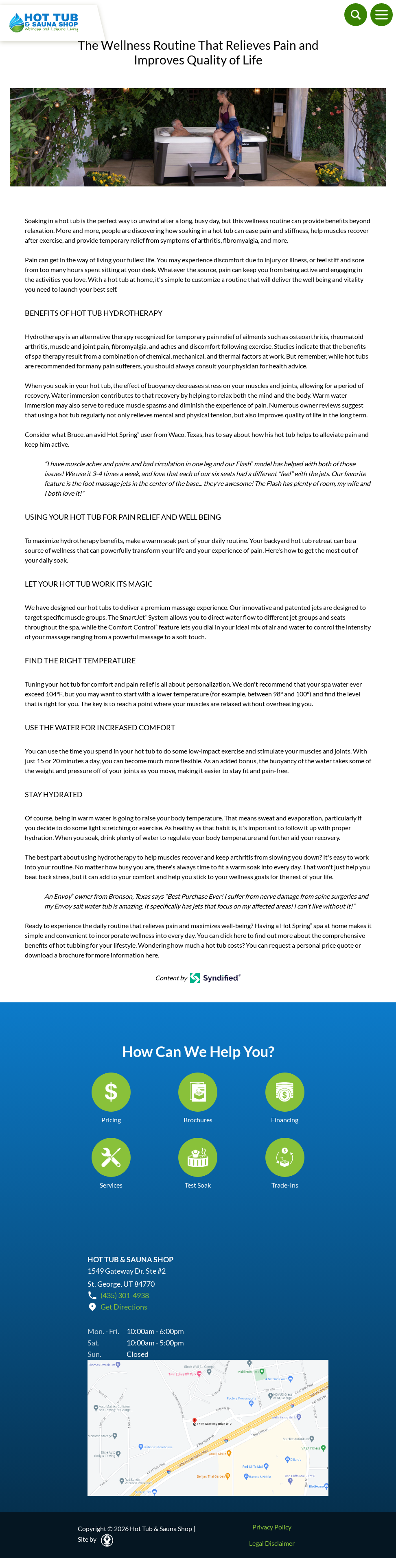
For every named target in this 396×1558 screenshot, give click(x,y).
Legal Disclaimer (272, 1543)
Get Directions (124, 1306)
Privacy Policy (271, 1527)
